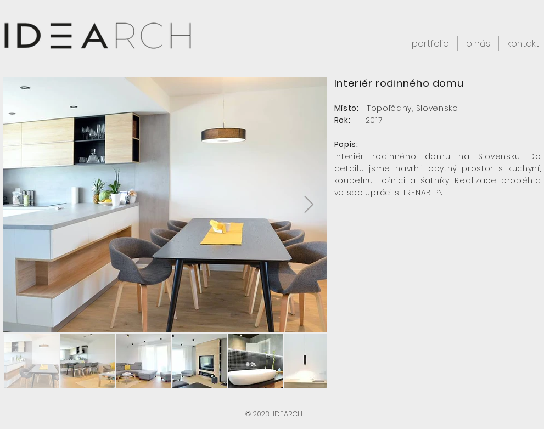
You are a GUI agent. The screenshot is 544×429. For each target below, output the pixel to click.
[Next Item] (309, 205)
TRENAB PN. (423, 192)
